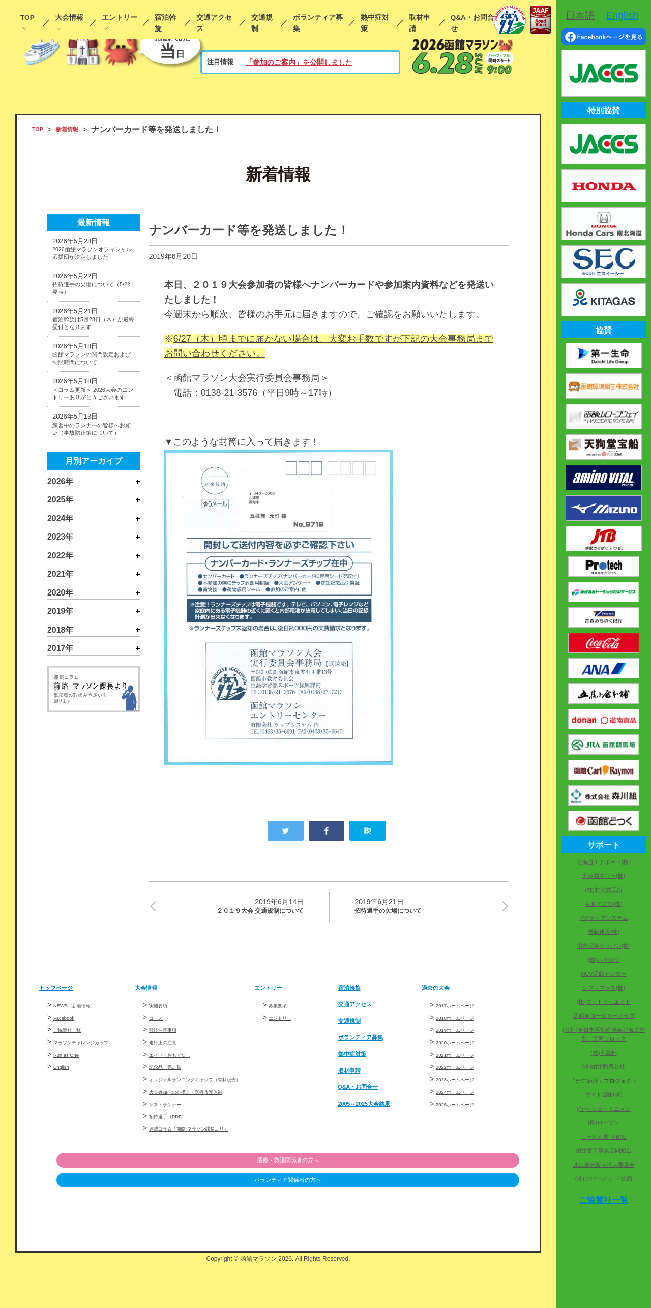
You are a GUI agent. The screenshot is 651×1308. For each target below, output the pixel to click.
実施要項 (163, 1012)
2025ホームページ (465, 1111)
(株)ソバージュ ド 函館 (603, 1178)
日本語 (580, 15)
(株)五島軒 (603, 1053)
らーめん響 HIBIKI (604, 1137)
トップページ (63, 994)
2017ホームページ (465, 1012)
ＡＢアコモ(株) (603, 904)
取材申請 (419, 23)
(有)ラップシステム (603, 918)
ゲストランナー (174, 1133)
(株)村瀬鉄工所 (603, 890)
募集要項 (283, 1012)
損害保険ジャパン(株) (604, 946)
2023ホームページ (465, 1086)
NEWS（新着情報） (85, 1012)
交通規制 (262, 23)
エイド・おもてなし (181, 1061)
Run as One (72, 1073)
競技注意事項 (170, 1037)
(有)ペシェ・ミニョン (604, 1109)
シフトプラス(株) (603, 988)
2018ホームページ (465, 1025)
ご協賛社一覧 (74, 1037)
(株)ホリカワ (603, 960)
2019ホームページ (465, 1037)
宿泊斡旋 (165, 23)
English (65, 1085)
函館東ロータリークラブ (604, 1016)
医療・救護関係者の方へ (467, 1202)
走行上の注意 (170, 1049)
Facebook (68, 1025)
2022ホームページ (465, 1074)
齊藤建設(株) (603, 932)
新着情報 (78, 129)
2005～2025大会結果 (376, 1110)
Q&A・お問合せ (472, 23)
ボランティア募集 (318, 23)
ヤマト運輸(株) (603, 1094)
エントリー (119, 17)
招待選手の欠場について (425, 908)
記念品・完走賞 (174, 1074)
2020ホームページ (465, 1049)
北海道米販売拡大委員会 (604, 1165)
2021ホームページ (465, 1061)
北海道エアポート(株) (604, 862)
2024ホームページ (465, 1098)
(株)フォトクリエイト (604, 1002)
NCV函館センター (603, 974)
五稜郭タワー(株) (603, 876)
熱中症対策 (375, 23)
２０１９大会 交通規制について (233, 908)
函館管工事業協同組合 (604, 1150)
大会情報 (69, 17)
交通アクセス (214, 23)
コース (159, 1025)
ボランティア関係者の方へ (467, 1223)
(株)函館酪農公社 (603, 1066)
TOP (27, 17)
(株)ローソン (603, 1122)
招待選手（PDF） (177, 1146)
